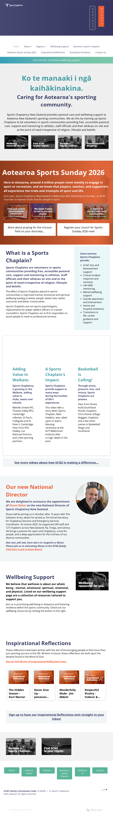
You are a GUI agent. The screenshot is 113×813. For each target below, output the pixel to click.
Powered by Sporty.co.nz (20, 810)
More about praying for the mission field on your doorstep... (30, 229)
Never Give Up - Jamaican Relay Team (42, 693)
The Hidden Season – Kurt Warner (17, 693)
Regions (47, 770)
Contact (93, 18)
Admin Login (94, 810)
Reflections (82, 772)
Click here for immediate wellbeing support (56, 60)
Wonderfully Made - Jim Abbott (67, 693)
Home (12, 770)
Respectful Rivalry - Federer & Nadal (92, 693)
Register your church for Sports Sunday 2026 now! (83, 229)
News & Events (29, 772)
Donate (102, 16)
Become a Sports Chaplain (64, 773)
